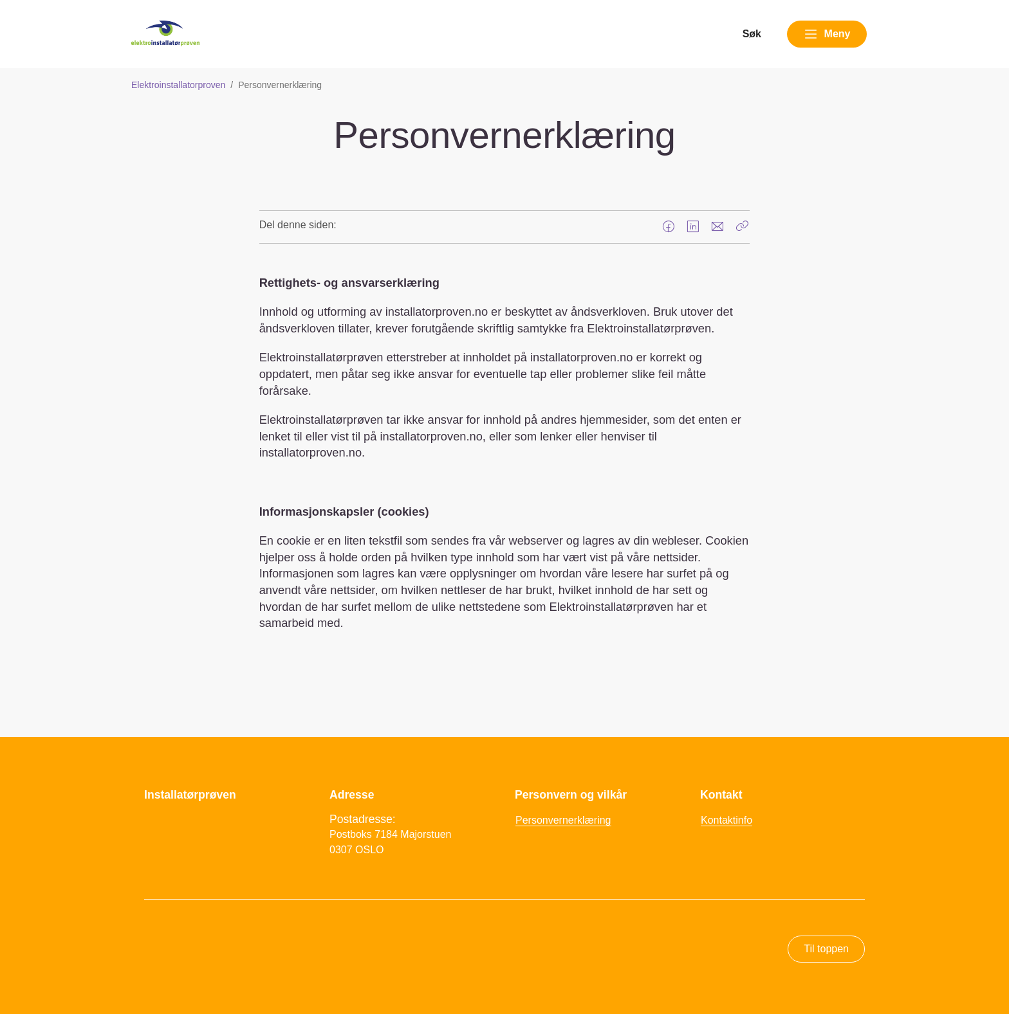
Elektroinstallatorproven (178, 85)
